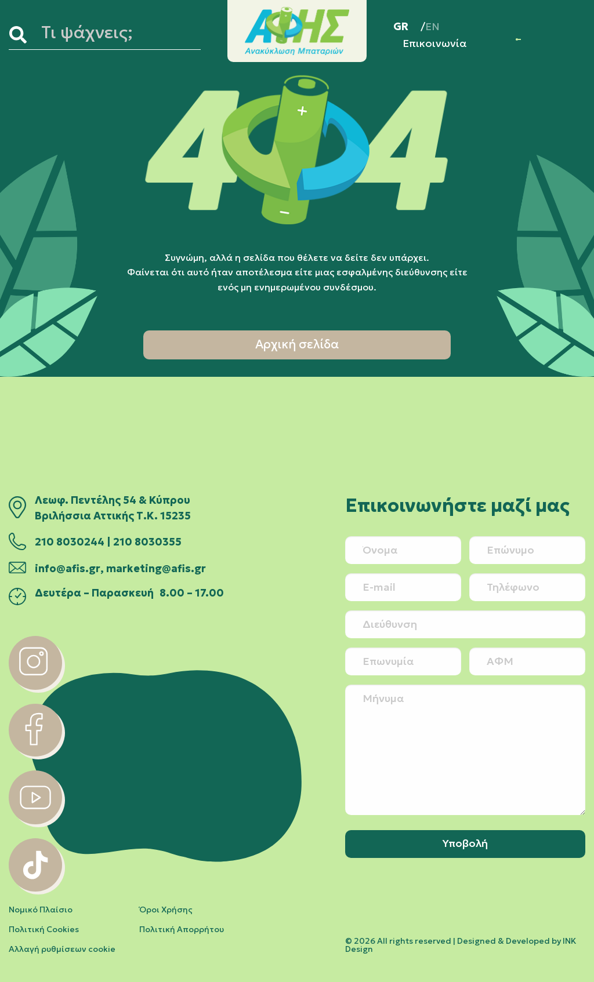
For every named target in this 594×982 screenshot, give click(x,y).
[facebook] (35, 753)
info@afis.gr (67, 568)
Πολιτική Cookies (44, 929)
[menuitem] (409, 26)
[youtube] (35, 820)
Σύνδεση (517, 39)
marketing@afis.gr (156, 568)
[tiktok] (35, 888)
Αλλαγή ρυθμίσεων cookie (62, 949)
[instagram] (35, 686)
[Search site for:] (119, 35)
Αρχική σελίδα (297, 344)
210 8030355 (147, 542)
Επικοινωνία (435, 43)
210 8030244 (69, 542)
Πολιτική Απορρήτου (181, 929)
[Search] (23, 35)
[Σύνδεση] (517, 39)
